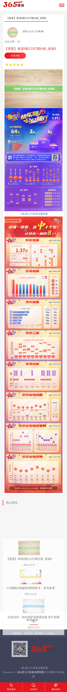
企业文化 (50, 633)
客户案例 (39, 633)
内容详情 (15, 65)
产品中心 (28, 633)
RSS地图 (49, 672)
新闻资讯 (17, 633)
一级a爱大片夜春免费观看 (33, 223)
